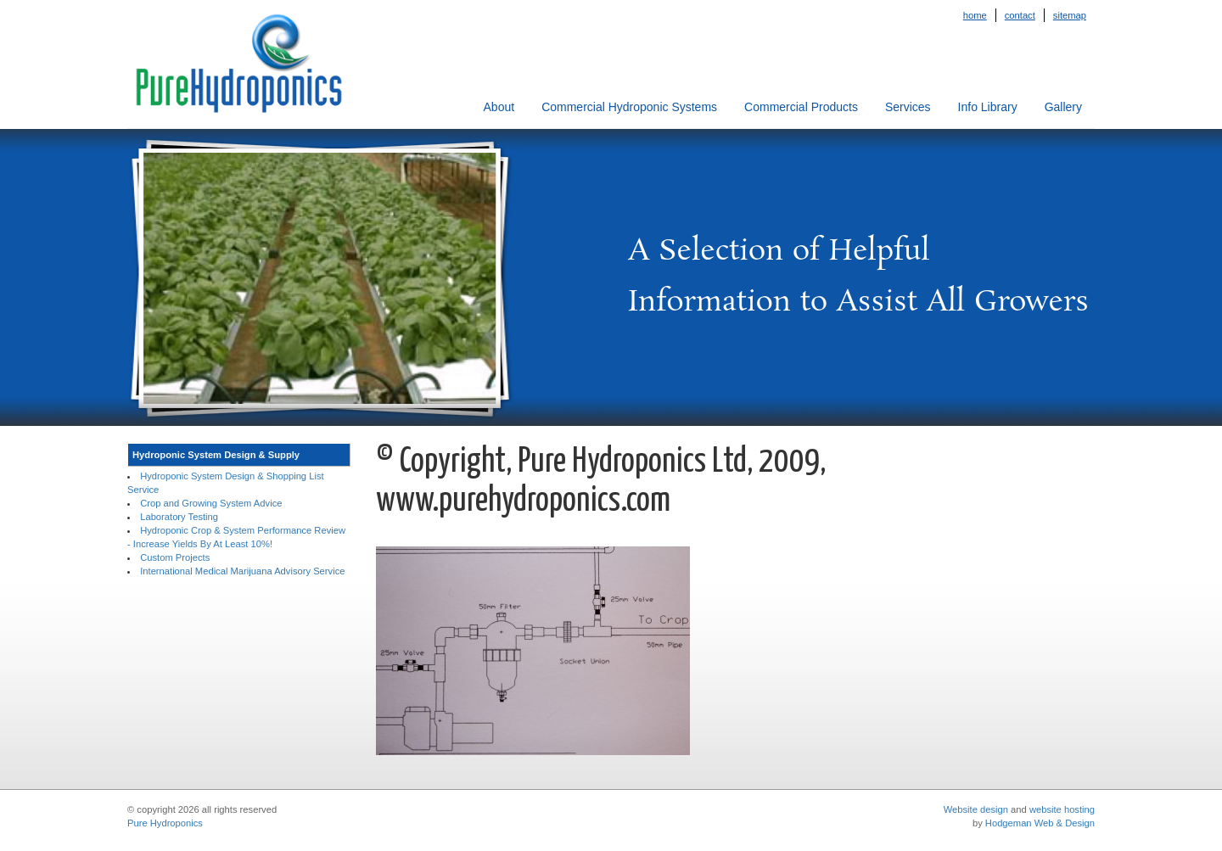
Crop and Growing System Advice (211, 503)
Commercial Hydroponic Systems (629, 107)
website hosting (1062, 809)
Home (975, 15)
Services (908, 107)
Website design (976, 809)
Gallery (1063, 107)
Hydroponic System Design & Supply (216, 455)
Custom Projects (175, 557)
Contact (1020, 15)
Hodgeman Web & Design (1040, 823)
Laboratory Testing (179, 517)
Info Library (987, 107)
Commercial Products (801, 107)
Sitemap (1069, 15)
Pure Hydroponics (165, 823)
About (499, 107)
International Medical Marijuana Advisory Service (242, 571)
